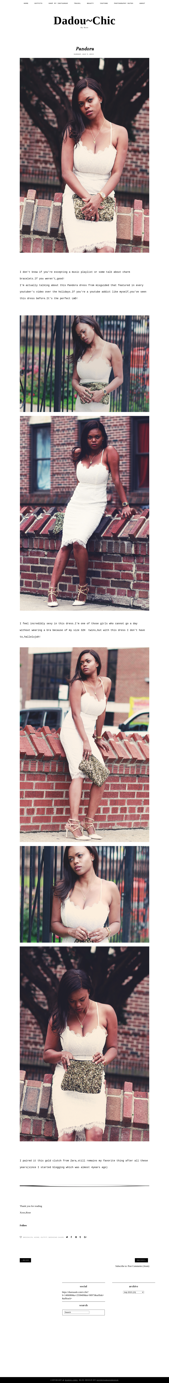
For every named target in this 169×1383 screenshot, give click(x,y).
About (142, 3)
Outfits (38, 3)
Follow (23, 1225)
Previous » (141, 1260)
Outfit (44, 1237)
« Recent (25, 1260)
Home (26, 3)
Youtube (104, 3)
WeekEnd (53, 1237)
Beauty (90, 3)
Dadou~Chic (84, 20)
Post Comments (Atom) (138, 1266)
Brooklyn (28, 1237)
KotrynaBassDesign (107, 1380)
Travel (77, 3)
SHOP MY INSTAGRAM (58, 3)
